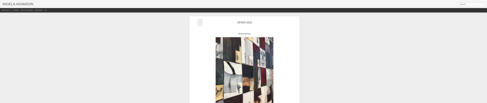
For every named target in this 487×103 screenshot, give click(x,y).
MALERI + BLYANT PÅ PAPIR (247, 74)
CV (45, 10)
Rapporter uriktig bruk (259, 101)
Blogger (249, 101)
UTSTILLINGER (26, 10)
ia (256, 70)
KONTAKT (39, 10)
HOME (16, 10)
